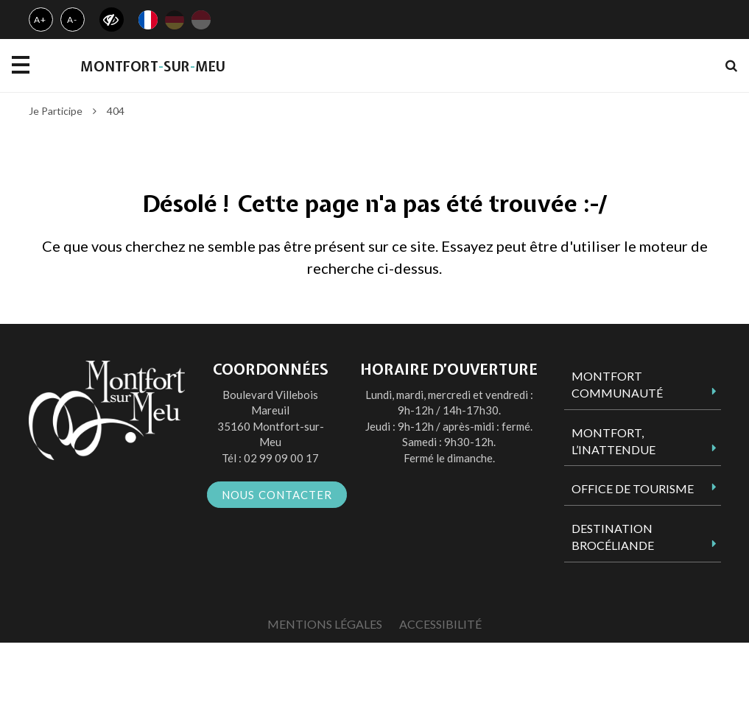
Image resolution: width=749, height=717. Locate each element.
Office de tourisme (633, 488)
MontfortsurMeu (152, 66)
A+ (40, 19)
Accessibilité (440, 624)
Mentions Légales (324, 624)
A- (72, 19)
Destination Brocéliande (613, 536)
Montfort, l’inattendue (613, 440)
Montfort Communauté (617, 384)
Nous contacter (277, 494)
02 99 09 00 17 (281, 458)
